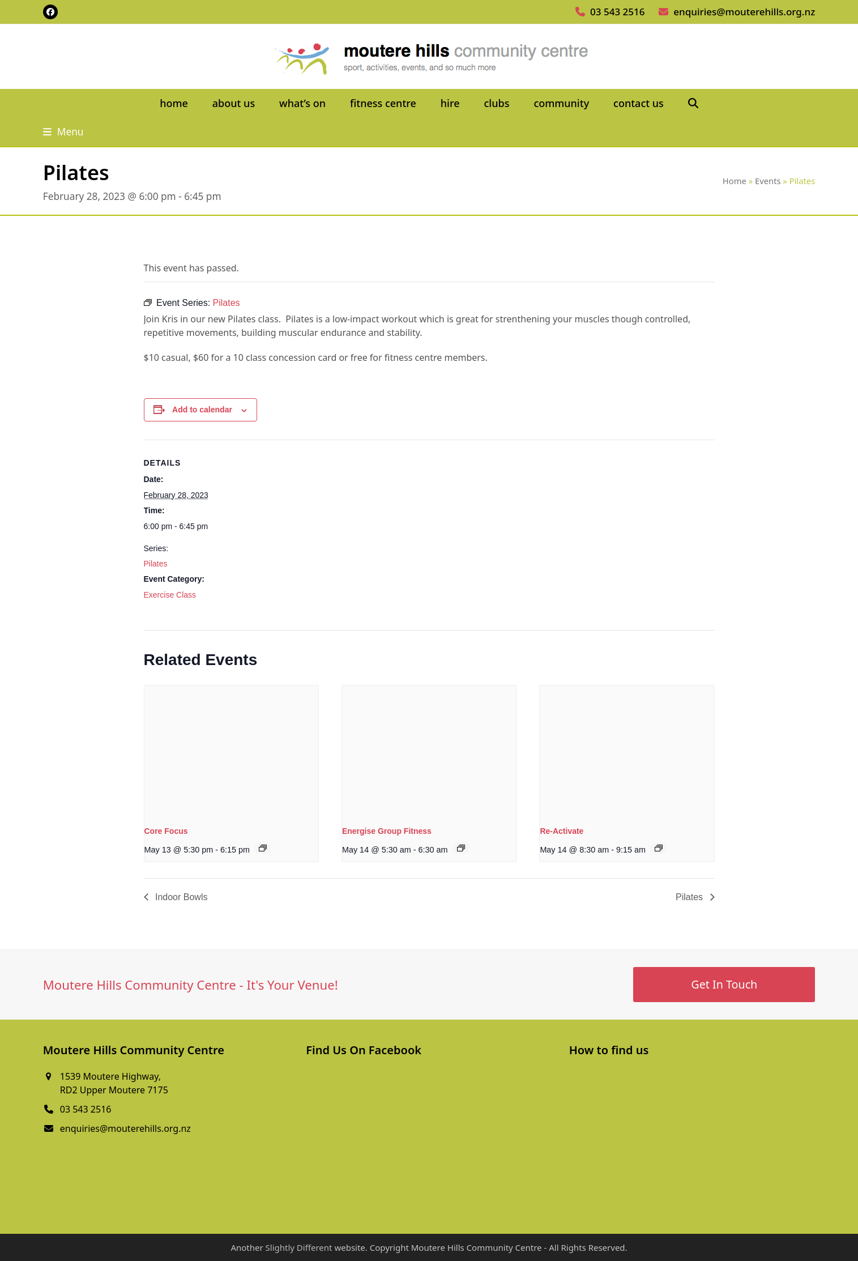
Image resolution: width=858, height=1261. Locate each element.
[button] (693, 104)
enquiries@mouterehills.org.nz (744, 11)
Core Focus (166, 831)
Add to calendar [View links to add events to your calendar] (202, 409)
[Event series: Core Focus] (263, 848)
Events (768, 180)
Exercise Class (170, 594)
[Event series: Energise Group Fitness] (461, 848)
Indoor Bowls (180, 897)
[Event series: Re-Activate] (659, 848)
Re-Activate (561, 831)
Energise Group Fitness (387, 831)
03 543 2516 (617, 11)
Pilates (156, 563)
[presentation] (231, 750)
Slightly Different (299, 1247)
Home (734, 180)
